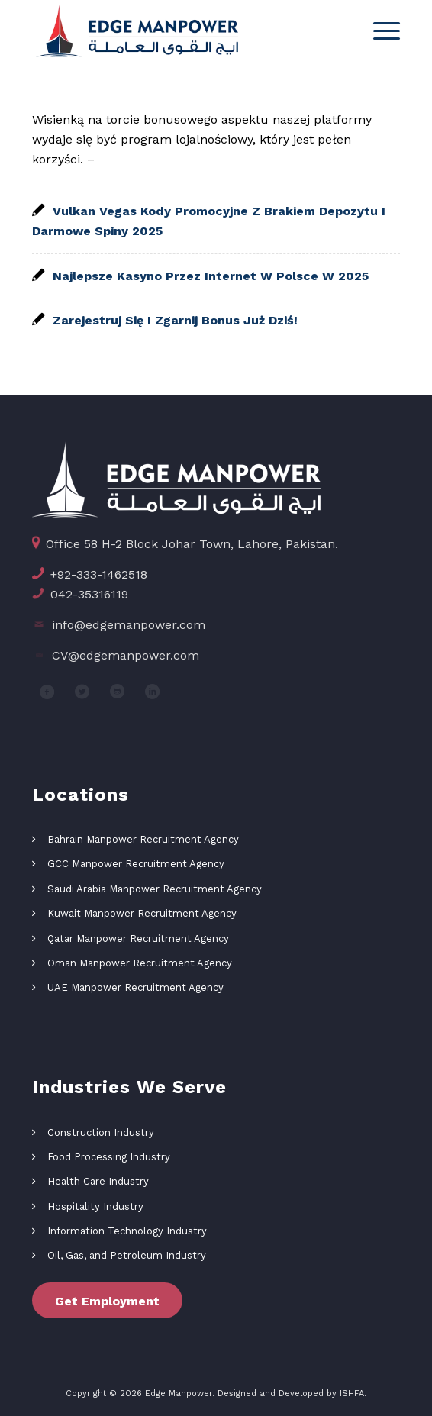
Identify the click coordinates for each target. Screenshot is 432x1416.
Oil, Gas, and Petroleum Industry (126, 1255)
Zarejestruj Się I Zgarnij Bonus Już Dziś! (175, 320)
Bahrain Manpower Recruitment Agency (143, 839)
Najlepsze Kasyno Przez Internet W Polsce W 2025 (211, 276)
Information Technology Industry (127, 1231)
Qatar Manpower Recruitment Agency (138, 938)
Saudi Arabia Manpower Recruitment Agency (154, 889)
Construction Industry (100, 1132)
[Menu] (379, 30)
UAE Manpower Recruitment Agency (135, 987)
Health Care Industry (98, 1181)
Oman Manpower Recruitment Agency (139, 963)
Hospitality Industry (95, 1206)
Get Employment (107, 1301)
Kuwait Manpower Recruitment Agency (142, 913)
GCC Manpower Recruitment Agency (135, 863)
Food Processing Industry (108, 1157)
